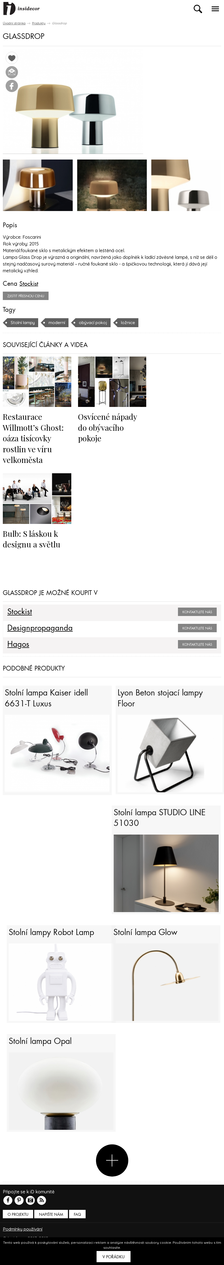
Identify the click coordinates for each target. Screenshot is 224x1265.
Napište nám (51, 1225)
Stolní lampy (23, 322)
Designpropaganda (40, 628)
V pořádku (113, 1256)
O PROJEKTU (18, 1225)
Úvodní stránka (14, 23)
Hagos (18, 644)
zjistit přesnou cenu (25, 296)
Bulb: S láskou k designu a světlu (32, 538)
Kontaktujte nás (197, 612)
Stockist (29, 283)
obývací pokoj (96, 322)
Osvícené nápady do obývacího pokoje (108, 427)
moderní (58, 322)
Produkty (38, 23)
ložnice (131, 322)
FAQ (77, 1225)
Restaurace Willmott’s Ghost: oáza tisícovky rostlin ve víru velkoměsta (34, 438)
